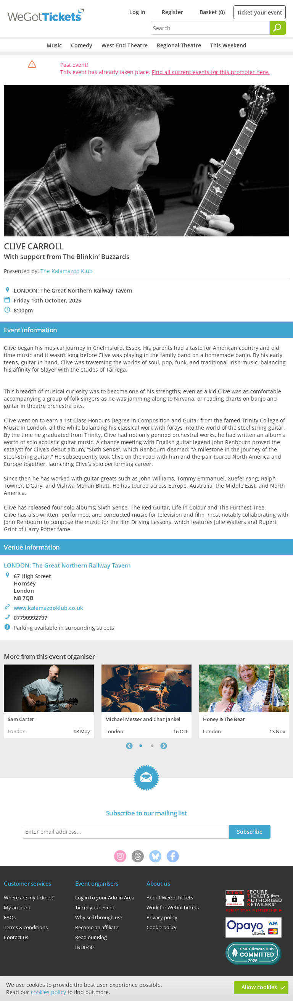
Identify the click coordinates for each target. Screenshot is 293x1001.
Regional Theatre (179, 45)
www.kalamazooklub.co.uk (48, 607)
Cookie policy (161, 927)
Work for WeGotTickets (172, 907)
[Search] (278, 28)
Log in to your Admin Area (104, 897)
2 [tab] (152, 746)
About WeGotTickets (169, 897)
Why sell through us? (98, 917)
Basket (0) (212, 12)
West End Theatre (124, 45)
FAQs (10, 917)
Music (54, 45)
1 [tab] (141, 746)
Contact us (16, 937)
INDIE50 (84, 947)
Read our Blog (91, 937)
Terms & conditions (26, 927)
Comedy (81, 45)
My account (17, 907)
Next (163, 746)
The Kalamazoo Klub (66, 271)
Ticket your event (259, 12)
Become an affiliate (96, 927)
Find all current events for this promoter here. (211, 72)
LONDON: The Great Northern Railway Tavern (67, 565)
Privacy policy (161, 917)
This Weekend (228, 45)
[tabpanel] (49, 700)
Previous (129, 746)
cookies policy (48, 992)
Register (172, 12)
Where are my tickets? (29, 897)
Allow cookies (259, 987)
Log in (137, 12)
